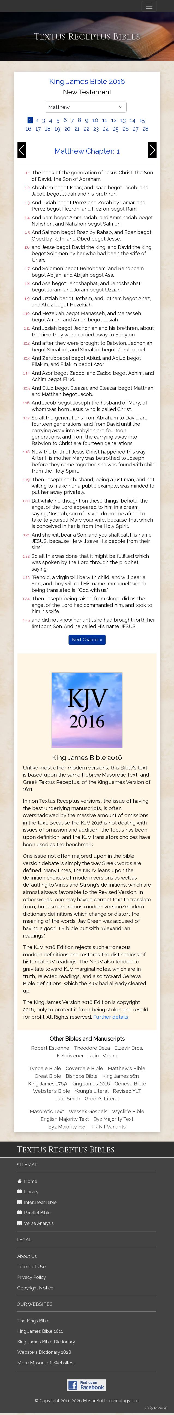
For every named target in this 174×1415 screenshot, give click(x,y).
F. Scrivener (70, 1055)
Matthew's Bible (126, 1068)
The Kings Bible (33, 1320)
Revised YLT (127, 1091)
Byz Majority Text (113, 1119)
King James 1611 (121, 1076)
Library (27, 1191)
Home (27, 1181)
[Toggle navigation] (149, 6)
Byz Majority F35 (67, 1127)
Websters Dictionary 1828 (44, 1352)
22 (86, 129)
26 (125, 129)
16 (28, 129)
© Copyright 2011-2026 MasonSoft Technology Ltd (87, 1400)
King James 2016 (90, 1084)
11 (105, 120)
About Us (27, 1256)
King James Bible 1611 (40, 1331)
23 (96, 129)
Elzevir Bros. (129, 1048)
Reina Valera (102, 1055)
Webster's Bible (51, 1091)
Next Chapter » (87, 639)
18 (48, 129)
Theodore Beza (92, 1048)
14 (132, 120)
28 (145, 129)
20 (67, 129)
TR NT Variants (108, 1127)
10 (95, 120)
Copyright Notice (35, 1288)
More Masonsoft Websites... (46, 1362)
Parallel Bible (34, 1212)
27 (135, 129)
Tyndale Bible (45, 1068)
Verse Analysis (35, 1223)
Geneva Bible (130, 1084)
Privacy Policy (31, 1277)
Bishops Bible (82, 1076)
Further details (110, 1017)
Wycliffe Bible (128, 1111)
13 (123, 120)
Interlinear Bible (37, 1202)
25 (116, 129)
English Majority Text (65, 1119)
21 (77, 129)
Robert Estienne (50, 1048)
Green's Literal (102, 1098)
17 (38, 129)
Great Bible (48, 1076)
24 (105, 129)
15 (142, 120)
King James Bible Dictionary (46, 1341)
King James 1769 (47, 1084)
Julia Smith (68, 1098)
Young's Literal (92, 1091)
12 (114, 120)
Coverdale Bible (84, 1068)
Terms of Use (31, 1266)
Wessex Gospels (88, 1111)
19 (57, 129)
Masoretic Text (47, 1111)
